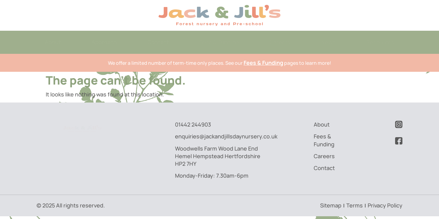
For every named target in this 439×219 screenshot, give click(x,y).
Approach (104, 42)
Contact (158, 42)
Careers (280, 42)
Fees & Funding (219, 42)
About (53, 42)
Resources (380, 42)
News (328, 42)
